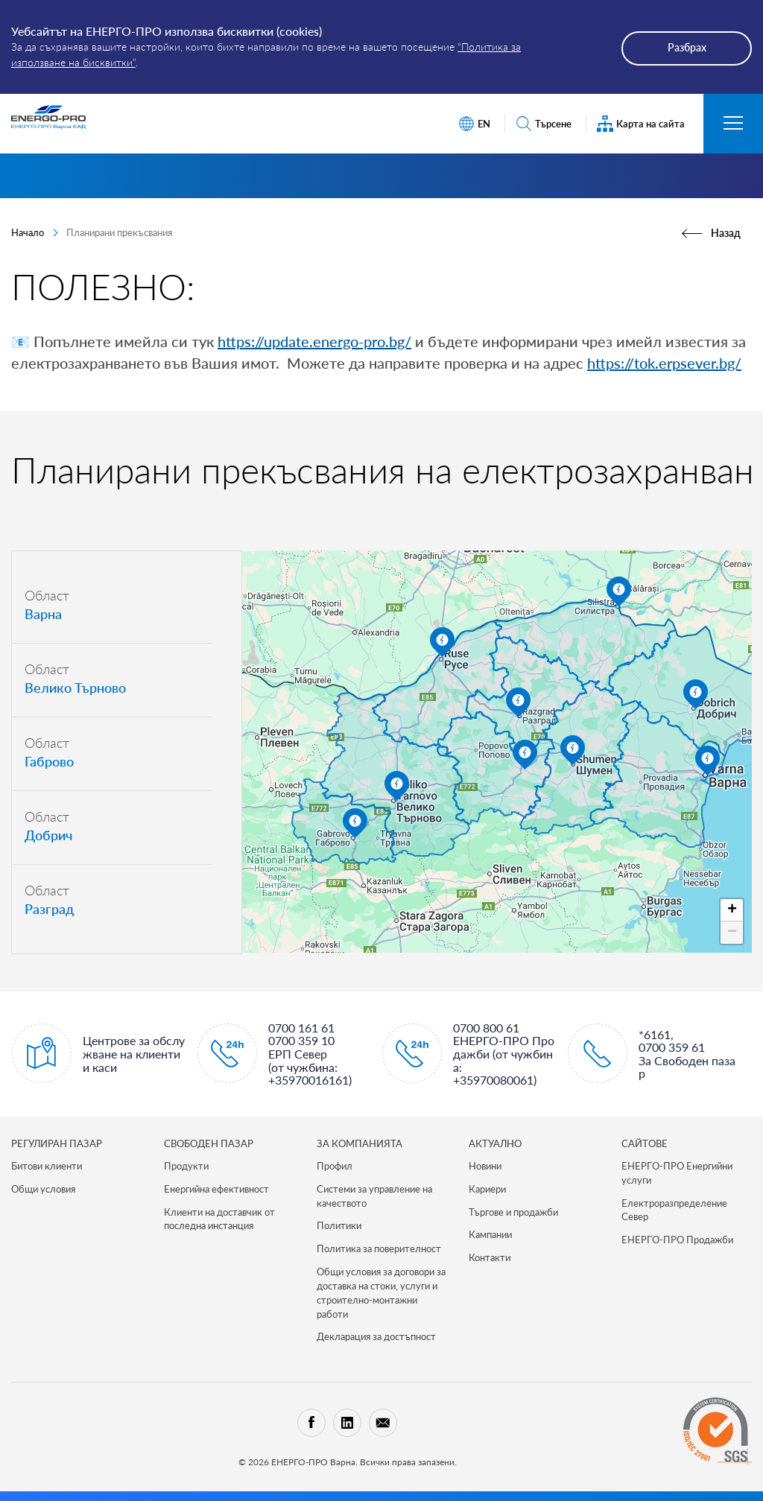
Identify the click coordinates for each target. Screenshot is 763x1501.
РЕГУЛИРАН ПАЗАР (56, 1143)
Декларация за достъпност (376, 1336)
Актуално (495, 1143)
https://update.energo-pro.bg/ (314, 341)
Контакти (489, 1257)
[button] (707, 760)
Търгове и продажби (513, 1212)
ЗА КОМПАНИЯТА (359, 1143)
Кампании (490, 1234)
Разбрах (687, 47)
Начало (27, 232)
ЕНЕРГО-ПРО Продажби (677, 1239)
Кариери (487, 1189)
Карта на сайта (641, 124)
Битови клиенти (46, 1166)
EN (474, 124)
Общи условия (43, 1189)
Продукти (186, 1166)
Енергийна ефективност (216, 1189)
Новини (485, 1166)
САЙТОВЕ (644, 1143)
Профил (334, 1166)
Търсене (544, 124)
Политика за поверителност (379, 1248)
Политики (339, 1225)
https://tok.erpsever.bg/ (664, 363)
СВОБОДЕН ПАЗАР (208, 1143)
